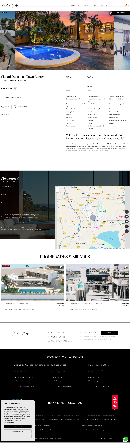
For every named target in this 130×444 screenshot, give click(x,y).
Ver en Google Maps (27, 386)
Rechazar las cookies (17, 436)
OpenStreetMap (115, 248)
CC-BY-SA (127, 248)
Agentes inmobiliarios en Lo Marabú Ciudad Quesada (65, 415)
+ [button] (57, 188)
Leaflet (104, 248)
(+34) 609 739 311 (30, 377)
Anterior (12, 65)
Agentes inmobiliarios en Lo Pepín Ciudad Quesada (101, 415)
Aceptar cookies (17, 426)
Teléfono (3, 194)
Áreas (94, 5)
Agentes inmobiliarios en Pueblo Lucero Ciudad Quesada (64, 419)
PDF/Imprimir (20, 107)
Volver (6, 114)
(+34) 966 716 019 (57, 377)
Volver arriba (108, 438)
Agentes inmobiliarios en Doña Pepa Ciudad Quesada (101, 419)
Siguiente (118, 65)
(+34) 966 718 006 (19, 377)
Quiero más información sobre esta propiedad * (15, 203)
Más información (73, 155)
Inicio (72, 5)
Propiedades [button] (83, 5)
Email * (25, 194)
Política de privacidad (20, 216)
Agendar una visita (13, 97)
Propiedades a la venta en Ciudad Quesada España (92, 430)
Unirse (109, 333)
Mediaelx (59, 438)
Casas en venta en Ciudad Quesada (92, 426)
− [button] (57, 191)
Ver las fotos (121, 13)
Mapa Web (45, 438)
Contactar (104, 5)
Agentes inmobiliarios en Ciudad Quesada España (37, 430)
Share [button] (5, 107)
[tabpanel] (32, 287)
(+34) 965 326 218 (93, 377)
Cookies (39, 438)
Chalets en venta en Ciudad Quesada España (38, 426)
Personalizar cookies (17, 431)
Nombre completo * (7, 186)
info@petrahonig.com (20, 381)
